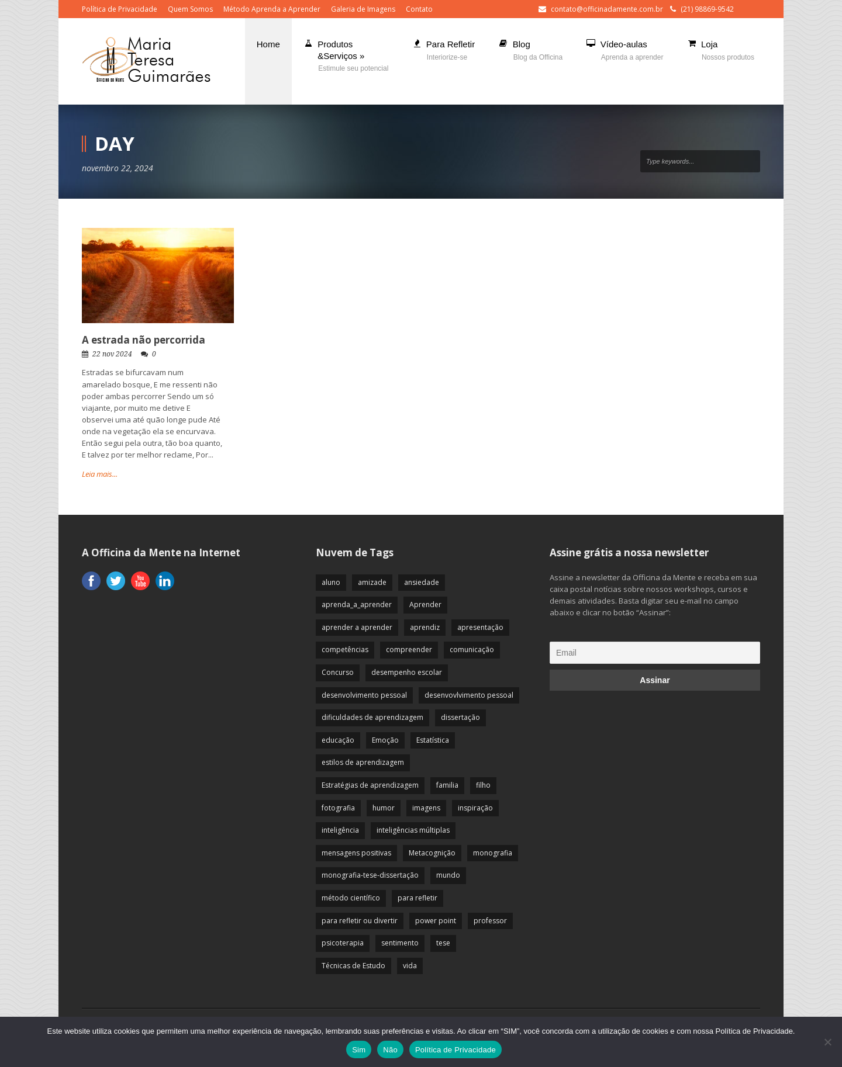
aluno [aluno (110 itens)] (331, 582)
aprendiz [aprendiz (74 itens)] (425, 627)
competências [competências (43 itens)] (345, 649)
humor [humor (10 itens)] (383, 808)
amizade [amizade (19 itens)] (372, 582)
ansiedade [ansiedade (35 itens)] (421, 582)
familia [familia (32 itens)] (447, 785)
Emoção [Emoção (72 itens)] (385, 740)
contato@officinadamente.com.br (607, 9)
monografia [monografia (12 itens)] (492, 853)
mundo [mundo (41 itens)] (448, 875)
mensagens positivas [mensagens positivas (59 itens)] (356, 853)
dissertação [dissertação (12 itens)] (460, 717)
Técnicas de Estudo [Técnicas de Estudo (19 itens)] (353, 966)
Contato (419, 9)
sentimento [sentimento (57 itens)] (400, 943)
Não (390, 1049)
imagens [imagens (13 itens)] (426, 808)
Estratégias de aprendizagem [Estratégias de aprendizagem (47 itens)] (370, 785)
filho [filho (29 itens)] (483, 785)
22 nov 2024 (112, 354)
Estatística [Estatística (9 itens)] (432, 740)
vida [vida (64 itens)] (410, 966)
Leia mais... (100, 474)
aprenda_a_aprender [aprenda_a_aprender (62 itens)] (357, 604)
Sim (358, 1049)
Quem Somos (190, 9)
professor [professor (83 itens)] (490, 921)
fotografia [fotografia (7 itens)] (338, 808)
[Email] (655, 653)
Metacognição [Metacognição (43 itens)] (432, 853)
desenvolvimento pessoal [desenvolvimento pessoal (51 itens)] (364, 695)
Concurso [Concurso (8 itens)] (338, 672)
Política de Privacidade (119, 9)
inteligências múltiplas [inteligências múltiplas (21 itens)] (413, 830)
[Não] (827, 1042)
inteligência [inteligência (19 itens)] (340, 830)
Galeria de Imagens (363, 9)
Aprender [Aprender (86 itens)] (425, 604)
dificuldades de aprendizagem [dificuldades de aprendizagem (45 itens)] (372, 717)
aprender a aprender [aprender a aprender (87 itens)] (357, 627)
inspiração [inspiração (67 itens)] (475, 808)
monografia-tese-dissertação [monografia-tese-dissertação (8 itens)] (370, 875)
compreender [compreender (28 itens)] (409, 649)
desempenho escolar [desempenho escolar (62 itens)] (406, 672)
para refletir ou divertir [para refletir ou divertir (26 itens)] (360, 921)
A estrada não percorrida (143, 340)
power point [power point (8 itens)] (435, 921)
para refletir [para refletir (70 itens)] (417, 898)
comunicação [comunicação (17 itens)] (472, 649)
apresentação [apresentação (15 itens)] (480, 627)
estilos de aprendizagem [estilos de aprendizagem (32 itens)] (363, 762)
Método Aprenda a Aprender (271, 9)
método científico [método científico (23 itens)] (351, 898)
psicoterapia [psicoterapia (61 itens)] (343, 943)
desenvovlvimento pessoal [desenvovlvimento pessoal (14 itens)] (469, 695)
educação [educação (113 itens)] (338, 740)
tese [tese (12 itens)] (443, 943)
